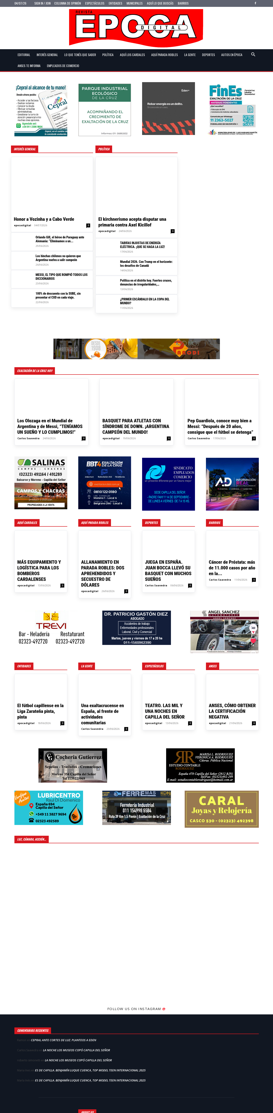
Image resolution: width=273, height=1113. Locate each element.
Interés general (47, 54)
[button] (253, 55)
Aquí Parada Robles (164, 54)
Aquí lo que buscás (160, 3)
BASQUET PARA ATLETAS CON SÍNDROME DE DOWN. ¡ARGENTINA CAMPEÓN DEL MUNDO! (136, 426)
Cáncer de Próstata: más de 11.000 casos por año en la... (232, 567)
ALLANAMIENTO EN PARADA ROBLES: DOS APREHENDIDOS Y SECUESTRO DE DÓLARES (102, 573)
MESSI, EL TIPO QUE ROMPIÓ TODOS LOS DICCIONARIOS (62, 276)
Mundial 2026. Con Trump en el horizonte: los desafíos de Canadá (146, 263)
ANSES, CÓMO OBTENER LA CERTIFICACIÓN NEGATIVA (232, 711)
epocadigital (22, 225)
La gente (190, 54)
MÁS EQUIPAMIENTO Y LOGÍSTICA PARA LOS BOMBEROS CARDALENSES (39, 570)
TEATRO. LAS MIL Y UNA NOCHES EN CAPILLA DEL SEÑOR (165, 711)
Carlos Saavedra (28, 438)
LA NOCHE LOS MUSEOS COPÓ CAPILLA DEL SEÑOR (76, 1050)
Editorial (24, 54)
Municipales (135, 3)
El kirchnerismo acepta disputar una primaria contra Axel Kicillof (132, 222)
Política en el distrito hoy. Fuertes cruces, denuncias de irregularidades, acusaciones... (146, 282)
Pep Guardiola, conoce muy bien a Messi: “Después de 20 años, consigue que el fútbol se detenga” (220, 426)
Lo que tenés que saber (80, 54)
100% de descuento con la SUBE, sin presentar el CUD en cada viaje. (58, 295)
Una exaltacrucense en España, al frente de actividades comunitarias (102, 714)
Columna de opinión (67, 3)
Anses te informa (29, 65)
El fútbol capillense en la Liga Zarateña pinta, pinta (40, 711)
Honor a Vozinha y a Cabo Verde (44, 219)
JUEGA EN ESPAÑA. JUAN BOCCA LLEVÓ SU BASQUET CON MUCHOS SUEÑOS (168, 570)
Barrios (183, 3)
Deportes (208, 54)
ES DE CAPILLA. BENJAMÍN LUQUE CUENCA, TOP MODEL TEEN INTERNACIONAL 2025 (90, 1070)
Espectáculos (94, 3)
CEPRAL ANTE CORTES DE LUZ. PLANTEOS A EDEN (63, 1040)
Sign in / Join (42, 3)
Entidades (115, 3)
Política (108, 54)
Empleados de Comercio (63, 65)
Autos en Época (231, 54)
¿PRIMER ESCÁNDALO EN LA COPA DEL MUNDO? (145, 301)
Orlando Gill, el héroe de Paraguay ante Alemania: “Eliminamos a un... (60, 239)
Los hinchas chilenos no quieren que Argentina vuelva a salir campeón (58, 258)
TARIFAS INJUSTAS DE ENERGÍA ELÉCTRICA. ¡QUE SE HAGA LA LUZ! (142, 245)
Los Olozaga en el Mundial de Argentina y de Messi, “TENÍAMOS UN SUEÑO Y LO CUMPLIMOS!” (50, 426)
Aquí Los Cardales (132, 54)
